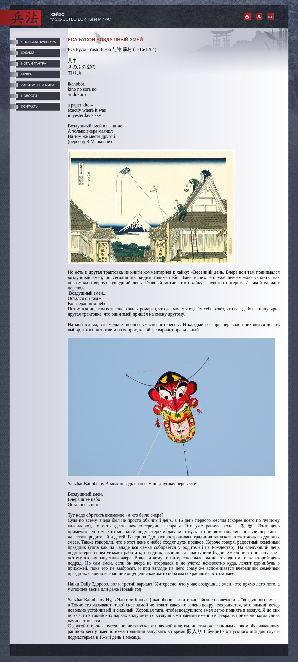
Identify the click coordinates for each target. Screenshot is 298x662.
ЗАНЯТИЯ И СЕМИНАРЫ (40, 85)
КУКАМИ (27, 52)
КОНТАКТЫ (29, 106)
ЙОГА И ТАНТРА (33, 63)
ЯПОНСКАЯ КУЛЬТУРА (38, 42)
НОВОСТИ (29, 95)
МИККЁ (26, 74)
